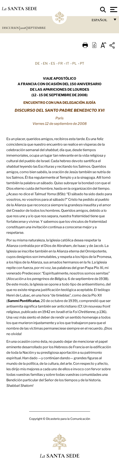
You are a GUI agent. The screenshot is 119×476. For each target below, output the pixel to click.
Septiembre (36, 28)
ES (53, 63)
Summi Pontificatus (23, 300)
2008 (23, 28)
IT (67, 63)
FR (60, 63)
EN (45, 63)
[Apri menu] (113, 9)
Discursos (11, 28)
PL (74, 63)
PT (82, 63)
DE (37, 63)
